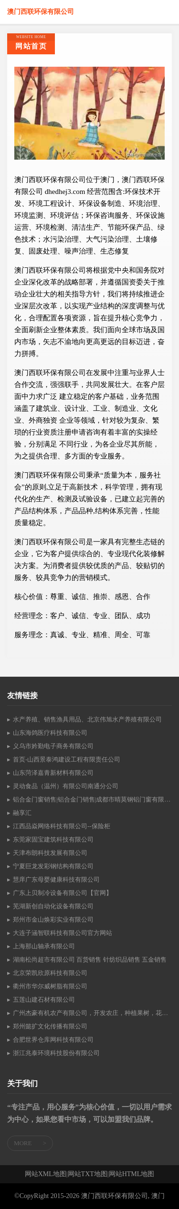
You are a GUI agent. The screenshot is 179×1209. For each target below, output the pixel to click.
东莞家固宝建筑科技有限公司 (53, 839)
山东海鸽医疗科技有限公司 (50, 732)
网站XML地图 (45, 1174)
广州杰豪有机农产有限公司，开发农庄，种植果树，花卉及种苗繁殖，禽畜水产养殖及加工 (92, 1012)
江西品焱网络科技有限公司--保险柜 (61, 826)
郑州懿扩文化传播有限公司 (50, 1026)
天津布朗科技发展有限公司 (50, 852)
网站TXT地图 (87, 1174)
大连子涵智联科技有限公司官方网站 (62, 932)
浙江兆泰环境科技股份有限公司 (56, 1053)
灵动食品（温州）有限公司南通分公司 (65, 786)
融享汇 (22, 812)
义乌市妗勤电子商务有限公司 (53, 746)
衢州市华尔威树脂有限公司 (50, 986)
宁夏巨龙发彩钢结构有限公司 (53, 866)
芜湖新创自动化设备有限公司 (53, 906)
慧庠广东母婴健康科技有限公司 (56, 879)
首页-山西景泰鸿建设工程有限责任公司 (66, 759)
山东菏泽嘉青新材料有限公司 (53, 772)
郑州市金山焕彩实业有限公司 (53, 919)
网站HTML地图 (132, 1174)
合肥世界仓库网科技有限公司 (53, 1039)
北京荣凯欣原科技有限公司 (50, 972)
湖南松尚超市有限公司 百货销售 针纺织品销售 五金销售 (90, 959)
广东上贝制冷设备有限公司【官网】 (62, 892)
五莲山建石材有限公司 (44, 999)
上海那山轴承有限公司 (44, 946)
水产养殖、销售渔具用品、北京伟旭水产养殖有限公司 (87, 719)
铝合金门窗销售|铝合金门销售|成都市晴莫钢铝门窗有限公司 (92, 799)
